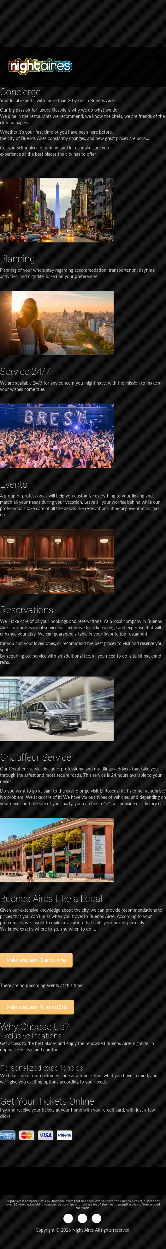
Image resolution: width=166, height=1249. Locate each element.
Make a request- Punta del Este (37, 1007)
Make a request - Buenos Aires (36, 960)
